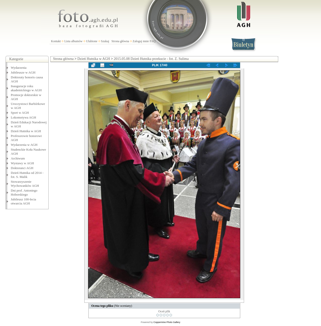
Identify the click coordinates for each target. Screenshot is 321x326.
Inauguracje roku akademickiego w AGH (26, 88)
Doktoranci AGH (22, 168)
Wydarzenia (19, 67)
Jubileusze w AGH (23, 72)
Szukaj (105, 41)
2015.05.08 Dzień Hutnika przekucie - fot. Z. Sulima (151, 59)
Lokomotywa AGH (23, 117)
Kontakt (56, 41)
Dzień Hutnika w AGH (26, 131)
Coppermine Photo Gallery (166, 322)
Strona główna (120, 41)
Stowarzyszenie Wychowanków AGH (25, 184)
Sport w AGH (20, 112)
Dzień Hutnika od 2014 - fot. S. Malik (27, 175)
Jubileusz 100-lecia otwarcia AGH (23, 201)
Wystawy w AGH (22, 163)
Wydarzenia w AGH (24, 145)
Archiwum (18, 158)
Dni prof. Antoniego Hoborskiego (24, 192)
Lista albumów (73, 41)
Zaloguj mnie (141, 41)
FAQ (152, 41)
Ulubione (91, 41)
